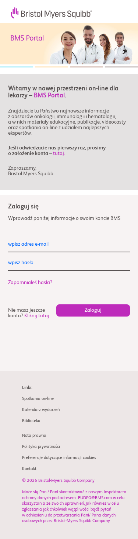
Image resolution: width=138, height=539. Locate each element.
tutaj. (59, 153)
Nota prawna (34, 435)
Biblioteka (31, 421)
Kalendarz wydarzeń (41, 410)
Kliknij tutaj (36, 315)
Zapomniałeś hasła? (30, 282)
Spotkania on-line (38, 399)
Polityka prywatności (41, 447)
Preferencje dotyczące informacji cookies (59, 458)
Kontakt (29, 469)
